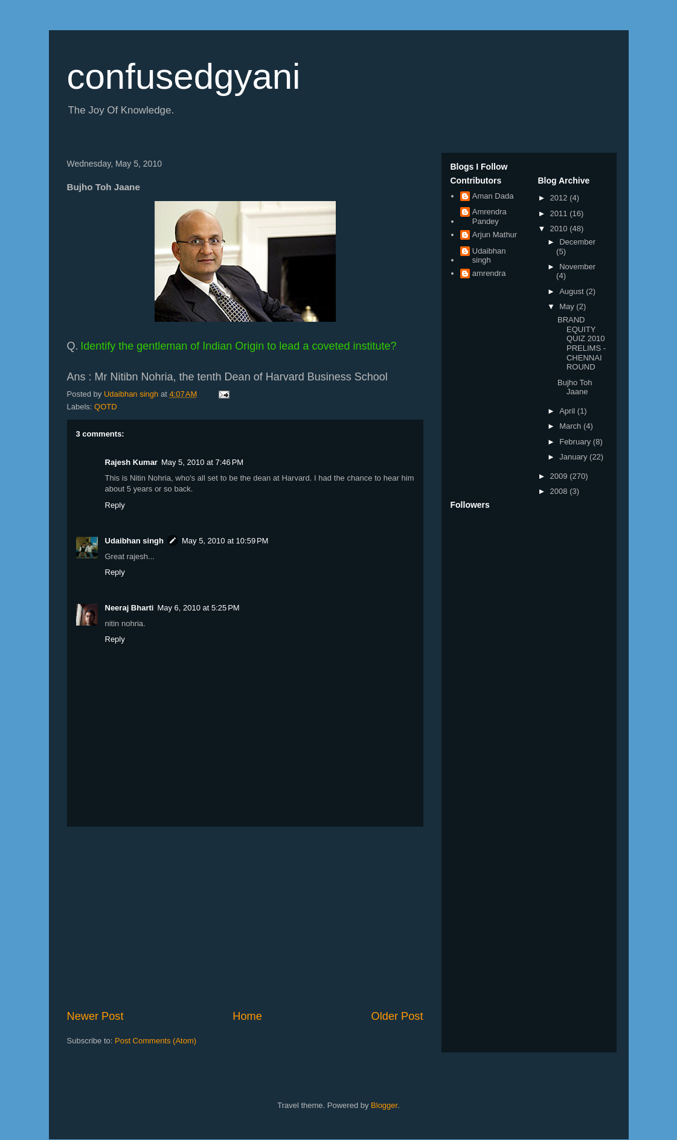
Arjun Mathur (494, 234)
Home (247, 1016)
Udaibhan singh (134, 540)
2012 (560, 197)
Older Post (397, 1016)
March (571, 426)
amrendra (489, 273)
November (577, 266)
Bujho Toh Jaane (574, 387)
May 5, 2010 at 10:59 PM (225, 540)
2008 (560, 491)
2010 (560, 228)
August (572, 291)
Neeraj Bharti (129, 607)
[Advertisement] (245, 917)
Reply (115, 505)
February (576, 441)
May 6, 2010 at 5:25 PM (198, 607)
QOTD (105, 406)
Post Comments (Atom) (155, 1040)
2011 (560, 213)
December (577, 241)
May (567, 306)
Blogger (384, 1105)
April (568, 410)
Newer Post (95, 1016)
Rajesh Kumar (131, 462)
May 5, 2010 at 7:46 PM (202, 462)
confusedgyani (184, 76)
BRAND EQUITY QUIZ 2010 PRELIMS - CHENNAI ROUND (581, 343)
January (574, 456)
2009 (560, 476)
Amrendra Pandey (489, 216)
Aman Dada (493, 195)
